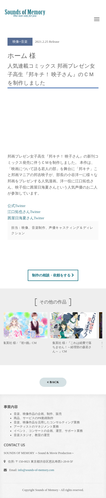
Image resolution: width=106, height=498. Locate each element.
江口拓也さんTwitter (24, 212)
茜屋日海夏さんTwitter (26, 218)
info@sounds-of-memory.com (36, 470)
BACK (53, 382)
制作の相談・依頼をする (53, 275)
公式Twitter (17, 206)
